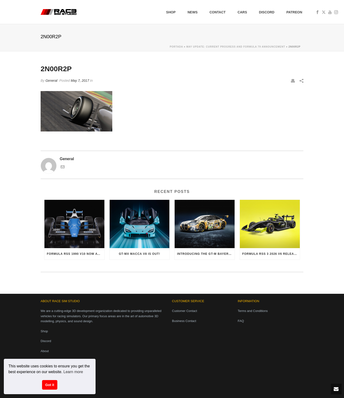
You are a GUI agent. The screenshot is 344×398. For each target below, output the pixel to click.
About (45, 351)
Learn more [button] (73, 372)
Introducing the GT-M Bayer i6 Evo (206, 254)
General (51, 80)
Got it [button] (49, 385)
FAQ (241, 321)
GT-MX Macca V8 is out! (139, 254)
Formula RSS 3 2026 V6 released (271, 254)
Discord (266, 12)
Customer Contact (184, 311)
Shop (171, 12)
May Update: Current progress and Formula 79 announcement (235, 46)
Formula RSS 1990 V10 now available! (75, 254)
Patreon (294, 12)
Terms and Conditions (253, 311)
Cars (242, 12)
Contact (218, 12)
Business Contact (184, 321)
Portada (176, 46)
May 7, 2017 (80, 80)
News (193, 12)
